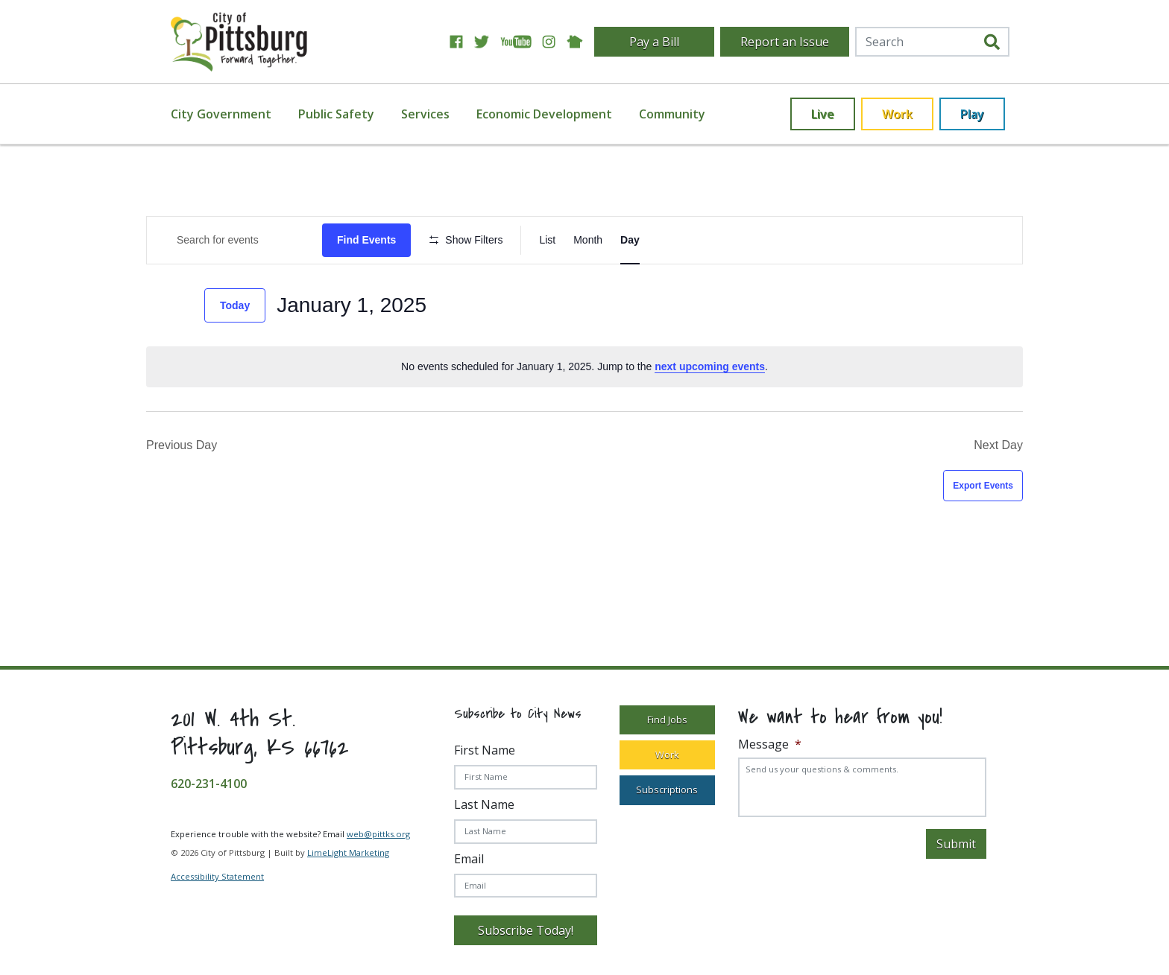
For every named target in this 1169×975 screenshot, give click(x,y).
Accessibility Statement (217, 876)
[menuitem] (230, 114)
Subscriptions (667, 789)
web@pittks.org (378, 833)
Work (897, 114)
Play (972, 114)
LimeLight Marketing (348, 852)
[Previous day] (155, 305)
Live (822, 114)
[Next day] (184, 305)
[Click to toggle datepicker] (351, 305)
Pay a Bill (654, 42)
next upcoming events (710, 366)
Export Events (983, 485)
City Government (221, 114)
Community (672, 114)
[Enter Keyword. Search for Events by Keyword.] (234, 240)
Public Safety (336, 114)
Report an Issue (784, 42)
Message (769, 744)
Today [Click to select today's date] (235, 305)
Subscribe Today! (525, 930)
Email (469, 859)
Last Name (484, 804)
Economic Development (544, 114)
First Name (484, 750)
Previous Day (181, 445)
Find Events (366, 240)
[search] (992, 42)
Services (425, 114)
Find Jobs (667, 719)
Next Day (998, 445)
